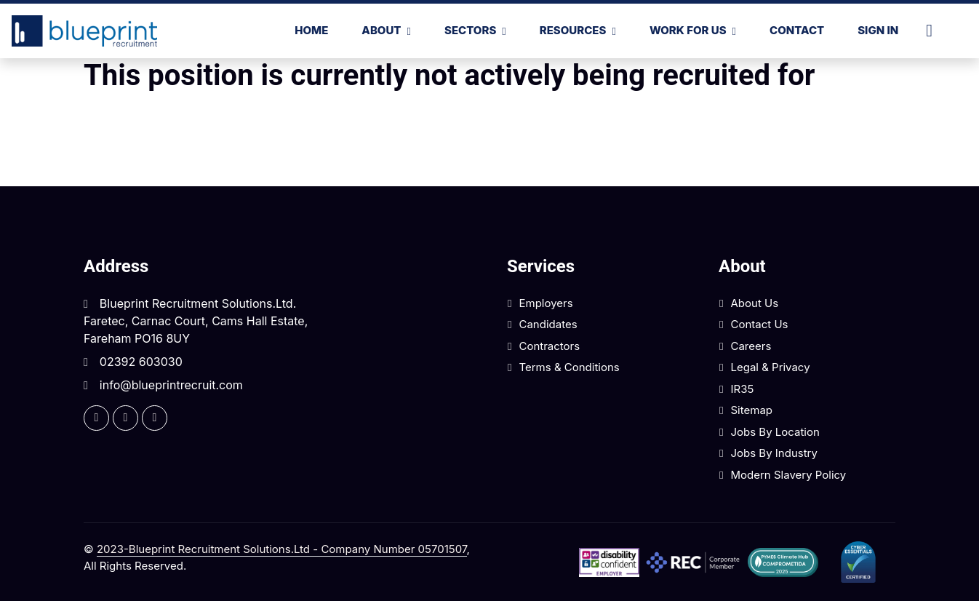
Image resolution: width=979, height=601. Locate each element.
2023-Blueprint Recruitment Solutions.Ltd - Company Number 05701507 (282, 549)
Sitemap (751, 410)
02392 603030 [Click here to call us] (141, 361)
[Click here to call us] (935, 30)
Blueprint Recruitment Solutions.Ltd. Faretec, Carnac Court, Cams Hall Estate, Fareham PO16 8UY (196, 321)
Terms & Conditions (569, 367)
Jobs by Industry (773, 453)
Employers (545, 303)
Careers (750, 346)
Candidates (548, 324)
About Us (754, 303)
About (381, 30)
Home (311, 30)
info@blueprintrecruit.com (171, 385)
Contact (797, 30)
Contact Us (759, 324)
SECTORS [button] (470, 30)
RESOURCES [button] (573, 30)
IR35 (742, 389)
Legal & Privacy (770, 367)
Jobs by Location (774, 432)
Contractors (549, 346)
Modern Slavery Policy (788, 475)
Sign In (878, 30)
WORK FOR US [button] (688, 30)
